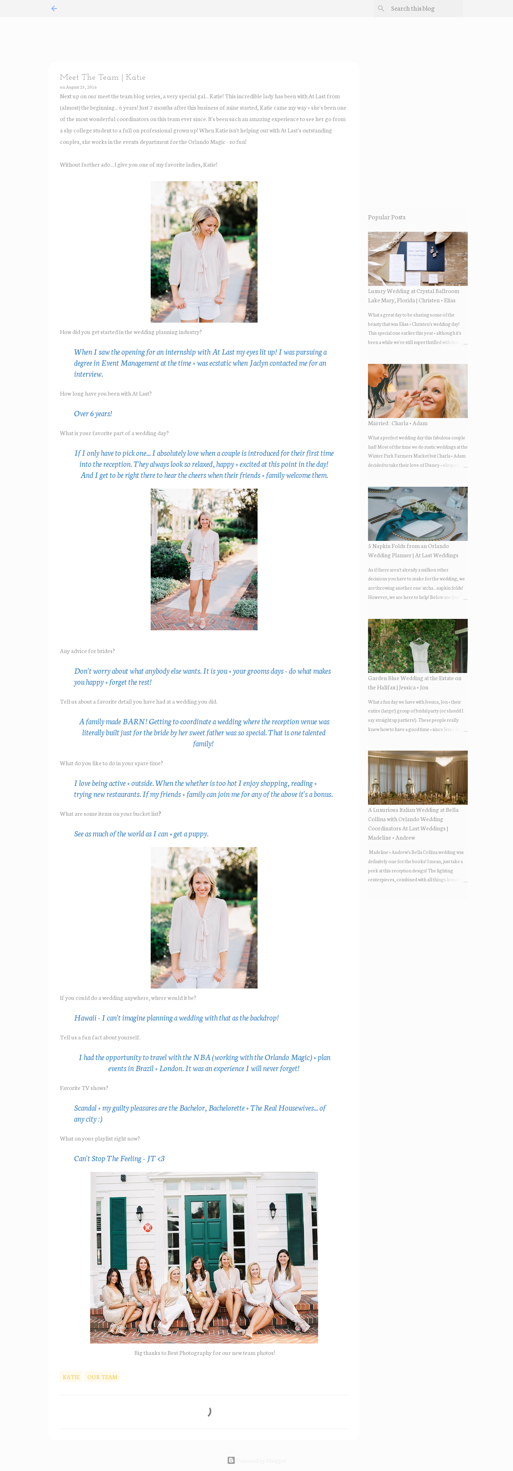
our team (102, 1376)
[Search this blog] (425, 8)
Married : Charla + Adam (398, 422)
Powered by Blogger (256, 1460)
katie (71, 1376)
